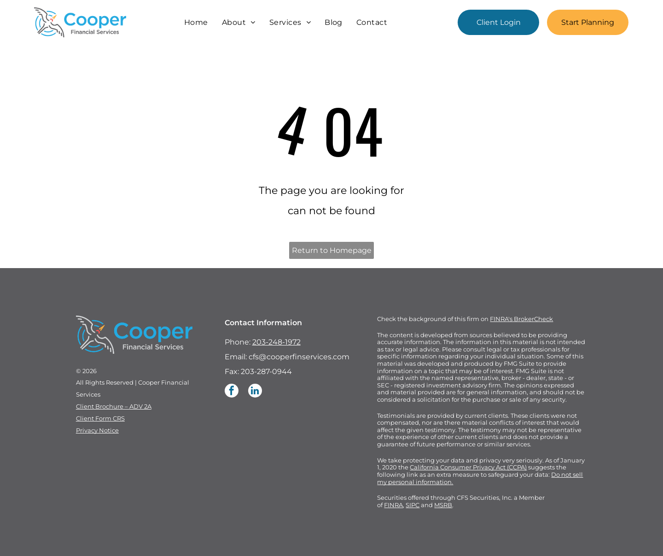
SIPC (412, 505)
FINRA (393, 505)
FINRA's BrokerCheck (521, 318)
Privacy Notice (97, 430)
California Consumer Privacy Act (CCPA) (468, 467)
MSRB (443, 505)
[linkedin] (255, 392)
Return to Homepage (332, 250)
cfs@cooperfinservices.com (299, 356)
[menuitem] (196, 22)
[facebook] (231, 392)
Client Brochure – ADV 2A (113, 406)
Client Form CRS (100, 418)
